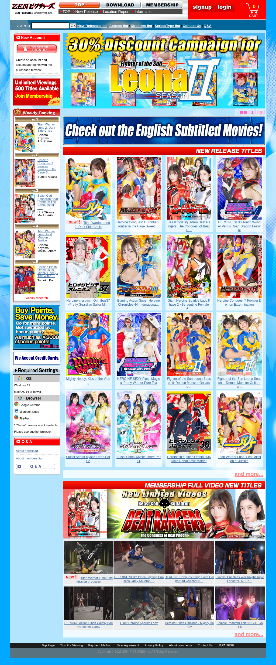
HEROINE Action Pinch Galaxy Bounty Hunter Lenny (88, 624)
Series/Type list (167, 26)
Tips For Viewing (71, 645)
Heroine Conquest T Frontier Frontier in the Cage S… (46, 166)
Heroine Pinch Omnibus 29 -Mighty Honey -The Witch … (47, 271)
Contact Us (192, 26)
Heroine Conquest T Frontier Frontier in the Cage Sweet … (138, 224)
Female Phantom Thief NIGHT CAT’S (240, 624)
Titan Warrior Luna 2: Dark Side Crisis (92, 225)
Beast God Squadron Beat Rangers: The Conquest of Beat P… (189, 226)
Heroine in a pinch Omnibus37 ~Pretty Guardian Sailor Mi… (88, 302)
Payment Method (99, 645)
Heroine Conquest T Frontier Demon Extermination (239, 302)
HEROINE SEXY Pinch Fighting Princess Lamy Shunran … (139, 578)
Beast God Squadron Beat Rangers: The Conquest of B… (47, 201)
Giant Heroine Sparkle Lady (139, 623)
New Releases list (92, 26)
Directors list (141, 26)
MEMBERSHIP (161, 4)
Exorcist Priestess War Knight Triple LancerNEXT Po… (239, 578)
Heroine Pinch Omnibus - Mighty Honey (189, 624)
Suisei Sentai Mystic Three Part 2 (88, 459)
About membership (29, 458)
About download (27, 450)
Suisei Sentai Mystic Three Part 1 (138, 459)
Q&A (208, 26)
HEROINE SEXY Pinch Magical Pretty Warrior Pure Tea (138, 380)
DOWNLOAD (120, 4)
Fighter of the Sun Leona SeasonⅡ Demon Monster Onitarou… (189, 382)
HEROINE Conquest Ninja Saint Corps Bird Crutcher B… (189, 578)
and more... (248, 474)
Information (144, 11)
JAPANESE (226, 645)
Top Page (48, 645)
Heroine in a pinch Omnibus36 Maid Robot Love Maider (189, 459)
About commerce (180, 645)
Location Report (116, 11)
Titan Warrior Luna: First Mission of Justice (239, 459)
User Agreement (128, 645)
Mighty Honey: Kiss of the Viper (88, 380)
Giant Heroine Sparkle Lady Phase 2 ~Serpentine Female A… (189, 304)
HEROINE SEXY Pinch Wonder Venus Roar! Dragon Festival (239, 226)
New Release (86, 11)
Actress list (118, 26)
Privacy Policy (154, 645)
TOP (66, 11)
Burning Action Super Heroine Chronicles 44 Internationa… (138, 302)
